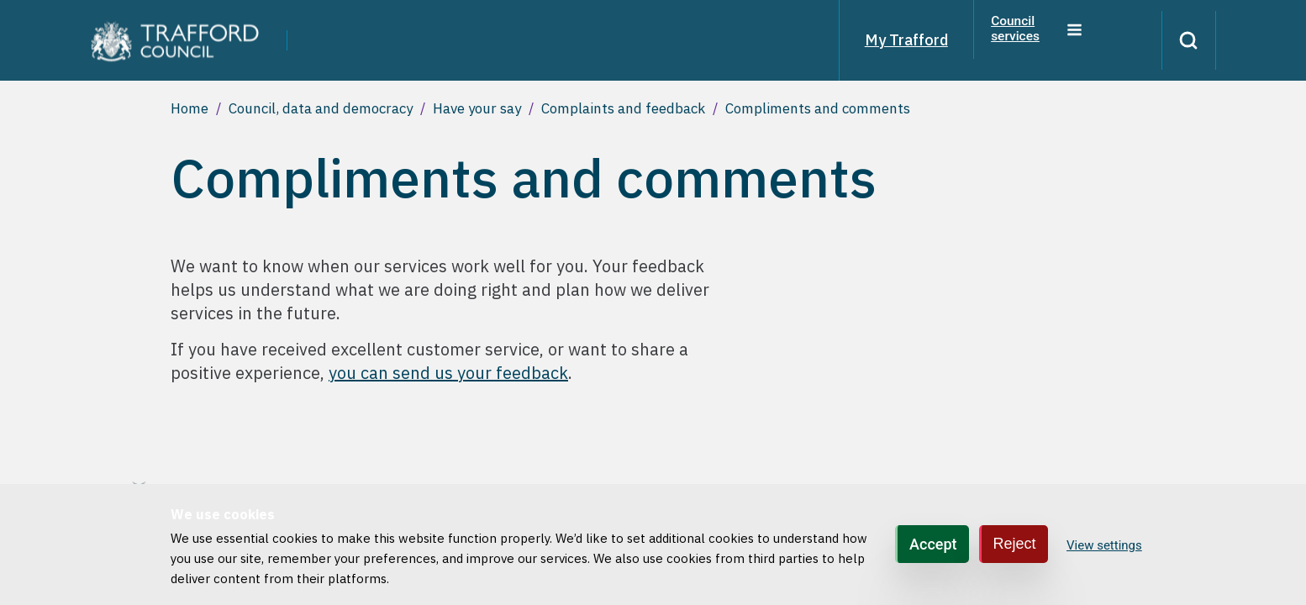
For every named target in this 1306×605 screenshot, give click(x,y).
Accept (932, 544)
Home (189, 108)
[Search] (1180, 40)
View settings (1104, 545)
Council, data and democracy (321, 108)
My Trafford (890, 40)
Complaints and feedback (623, 108)
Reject (1014, 543)
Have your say (477, 108)
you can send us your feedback (448, 372)
